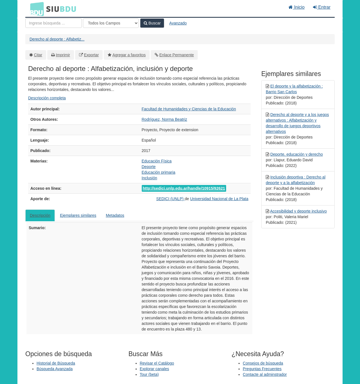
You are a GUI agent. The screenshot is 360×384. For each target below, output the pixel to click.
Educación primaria (159, 172)
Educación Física (157, 161)
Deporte (149, 166)
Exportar (91, 55)
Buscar (152, 23)
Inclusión (149, 178)
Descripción (40, 215)
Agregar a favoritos (129, 55)
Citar (38, 55)
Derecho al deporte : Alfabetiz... (57, 39)
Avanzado (178, 23)
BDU (35, 9)
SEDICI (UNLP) (170, 199)
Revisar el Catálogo (157, 363)
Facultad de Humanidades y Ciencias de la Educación (189, 109)
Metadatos (115, 215)
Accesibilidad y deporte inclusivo (298, 211)
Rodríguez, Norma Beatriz (164, 119)
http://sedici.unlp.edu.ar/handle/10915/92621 (184, 188)
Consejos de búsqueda (263, 363)
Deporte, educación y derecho (296, 154)
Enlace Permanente (176, 55)
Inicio (297, 7)
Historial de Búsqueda (56, 363)
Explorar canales (154, 369)
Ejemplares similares (78, 215)
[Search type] (111, 23)
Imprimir (63, 55)
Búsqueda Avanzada (55, 369)
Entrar (321, 7)
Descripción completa (47, 98)
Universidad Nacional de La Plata (219, 199)
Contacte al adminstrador (265, 374)
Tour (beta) (149, 374)
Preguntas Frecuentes (262, 369)
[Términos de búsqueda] (53, 23)
